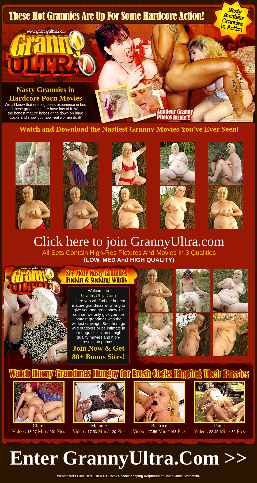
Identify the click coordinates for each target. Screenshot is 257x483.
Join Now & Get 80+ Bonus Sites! (98, 352)
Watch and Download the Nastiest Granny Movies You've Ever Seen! (129, 129)
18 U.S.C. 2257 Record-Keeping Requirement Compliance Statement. (147, 476)
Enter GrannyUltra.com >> (128, 458)
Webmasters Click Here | (76, 476)
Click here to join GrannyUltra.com (129, 241)
